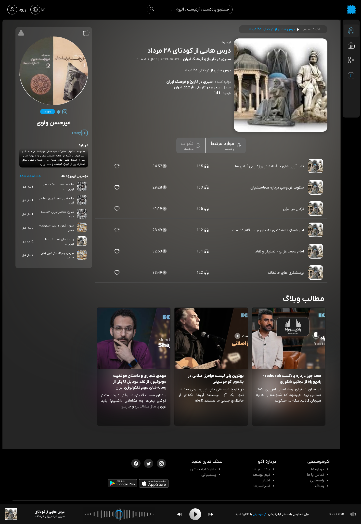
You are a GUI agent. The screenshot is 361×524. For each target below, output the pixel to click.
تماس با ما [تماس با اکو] (315, 474)
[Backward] (179, 514)
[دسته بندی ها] (351, 60)
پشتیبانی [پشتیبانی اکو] (208, 474)
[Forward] (210, 514)
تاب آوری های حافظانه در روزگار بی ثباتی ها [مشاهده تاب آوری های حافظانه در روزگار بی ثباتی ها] (269, 166)
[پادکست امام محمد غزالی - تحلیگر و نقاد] (316, 251)
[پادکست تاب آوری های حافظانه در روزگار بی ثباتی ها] (316, 166)
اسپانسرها (261, 486)
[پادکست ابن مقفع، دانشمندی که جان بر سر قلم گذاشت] (316, 230)
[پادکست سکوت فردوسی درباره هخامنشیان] (316, 187)
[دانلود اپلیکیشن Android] (122, 484)
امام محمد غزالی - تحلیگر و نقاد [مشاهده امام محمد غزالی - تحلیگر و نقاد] (279, 251)
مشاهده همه (30, 176)
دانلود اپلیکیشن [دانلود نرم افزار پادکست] (203, 469)
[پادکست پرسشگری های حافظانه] (316, 272)
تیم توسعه (261, 474)
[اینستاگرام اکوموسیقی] (161, 463)
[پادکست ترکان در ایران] (316, 208)
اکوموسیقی (260, 514)
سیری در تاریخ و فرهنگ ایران (189, 81)
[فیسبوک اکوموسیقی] (136, 463)
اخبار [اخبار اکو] (266, 480)
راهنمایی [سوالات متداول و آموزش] (317, 480)
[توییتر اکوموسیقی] (148, 463)
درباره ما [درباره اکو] (317, 469)
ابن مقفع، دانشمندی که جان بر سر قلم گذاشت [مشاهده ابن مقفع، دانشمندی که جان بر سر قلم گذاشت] (268, 230)
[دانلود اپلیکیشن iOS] (153, 484)
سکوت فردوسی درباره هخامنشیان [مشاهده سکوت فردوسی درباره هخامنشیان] (277, 187)
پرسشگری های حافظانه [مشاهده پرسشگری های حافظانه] (286, 272)
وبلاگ (319, 486)
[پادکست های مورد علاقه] (351, 70)
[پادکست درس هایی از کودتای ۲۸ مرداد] (11, 514)
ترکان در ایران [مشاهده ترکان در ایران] (293, 208)
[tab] (226, 145)
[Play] (195, 514)
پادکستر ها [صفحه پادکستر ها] (261, 469)
